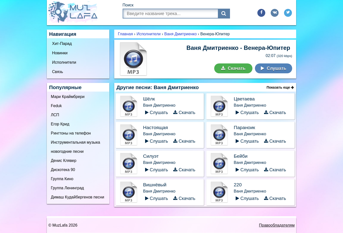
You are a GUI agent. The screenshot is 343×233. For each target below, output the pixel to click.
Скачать (233, 68)
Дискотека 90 (63, 170)
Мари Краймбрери (67, 97)
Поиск (128, 5)
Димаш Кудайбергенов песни (77, 197)
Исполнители (64, 62)
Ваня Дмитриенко (180, 34)
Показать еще (280, 87)
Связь (57, 72)
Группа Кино (62, 179)
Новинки (60, 53)
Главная (125, 34)
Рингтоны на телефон (71, 133)
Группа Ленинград (67, 188)
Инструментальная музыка (75, 142)
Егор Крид (60, 124)
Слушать (273, 68)
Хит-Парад (62, 43)
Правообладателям (277, 225)
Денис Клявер (63, 160)
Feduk (56, 106)
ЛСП (55, 115)
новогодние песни (67, 151)
